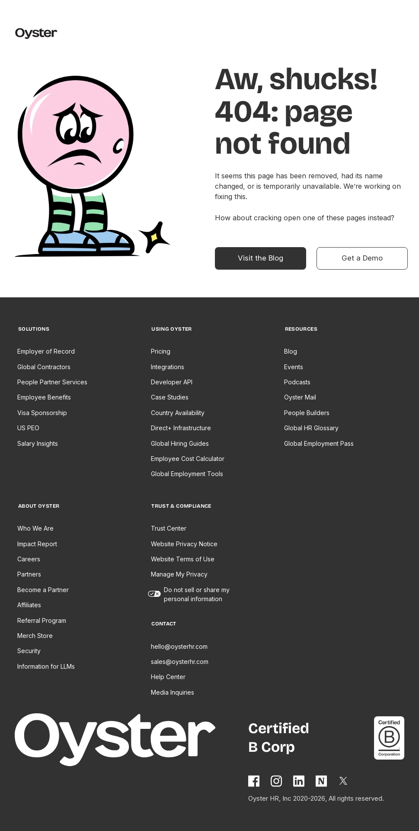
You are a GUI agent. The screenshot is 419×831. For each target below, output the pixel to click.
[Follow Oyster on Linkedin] (299, 781)
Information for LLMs (46, 666)
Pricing (160, 351)
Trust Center (168, 528)
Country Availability (178, 412)
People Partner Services (52, 382)
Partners (29, 574)
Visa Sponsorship (42, 412)
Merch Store (35, 635)
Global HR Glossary (311, 428)
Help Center (168, 676)
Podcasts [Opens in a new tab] (297, 382)
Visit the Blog (260, 258)
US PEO (28, 428)
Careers (28, 559)
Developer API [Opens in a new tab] (171, 382)
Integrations (167, 366)
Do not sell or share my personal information (197, 594)
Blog (290, 351)
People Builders (306, 412)
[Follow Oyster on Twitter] (343, 781)
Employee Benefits (44, 397)
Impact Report (37, 544)
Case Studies (170, 397)
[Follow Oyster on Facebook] (254, 781)
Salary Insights (37, 443)
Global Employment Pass (319, 443)
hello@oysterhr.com (179, 646)
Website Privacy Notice (184, 544)
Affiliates (29, 605)
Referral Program (41, 620)
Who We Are (35, 528)
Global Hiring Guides (180, 443)
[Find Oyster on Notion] (322, 781)
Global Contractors (43, 366)
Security (29, 650)
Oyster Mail (300, 397)
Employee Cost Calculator (187, 458)
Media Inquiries (172, 692)
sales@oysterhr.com (179, 661)
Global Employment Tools (187, 473)
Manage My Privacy (179, 574)
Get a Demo (362, 258)
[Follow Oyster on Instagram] (277, 781)
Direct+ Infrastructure (181, 428)
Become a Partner (43, 589)
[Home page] (126, 741)
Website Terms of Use (182, 559)
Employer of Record (46, 351)
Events (293, 366)
